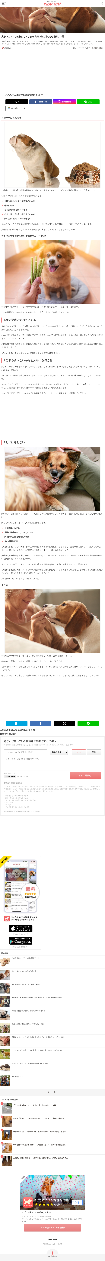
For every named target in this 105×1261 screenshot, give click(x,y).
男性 (94, 752)
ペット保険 (58, 1244)
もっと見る (52, 1092)
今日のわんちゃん (48, 1244)
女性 (79, 752)
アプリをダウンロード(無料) (52, 1227)
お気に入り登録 (97, 48)
